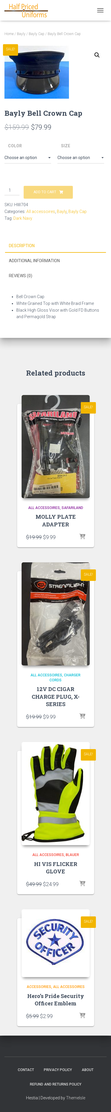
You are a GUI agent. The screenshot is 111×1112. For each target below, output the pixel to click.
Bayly (21, 34)
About (88, 1070)
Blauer (72, 855)
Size (65, 145)
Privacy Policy (58, 1070)
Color (15, 145)
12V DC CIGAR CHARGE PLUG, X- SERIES (56, 696)
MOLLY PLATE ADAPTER (56, 520)
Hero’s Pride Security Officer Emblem (55, 999)
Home (9, 34)
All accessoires (40, 211)
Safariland (72, 508)
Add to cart (44, 192)
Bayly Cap (36, 34)
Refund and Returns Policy (55, 1084)
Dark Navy (22, 218)
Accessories (39, 987)
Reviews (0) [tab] (20, 275)
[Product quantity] (12, 190)
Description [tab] (22, 245)
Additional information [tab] (34, 260)
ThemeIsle (75, 1098)
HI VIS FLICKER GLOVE (55, 867)
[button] (97, 55)
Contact (26, 1070)
